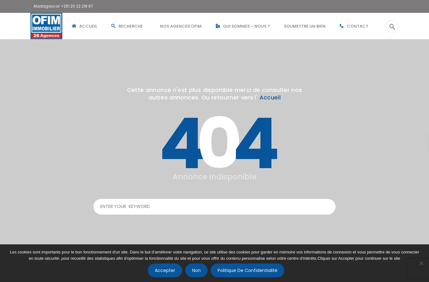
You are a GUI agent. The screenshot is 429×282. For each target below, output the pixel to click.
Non (196, 270)
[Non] (421, 263)
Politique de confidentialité (247, 270)
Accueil (270, 97)
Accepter (165, 270)
